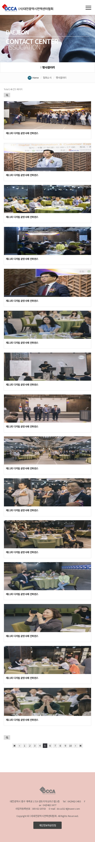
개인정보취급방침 (47, 825)
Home (35, 77)
